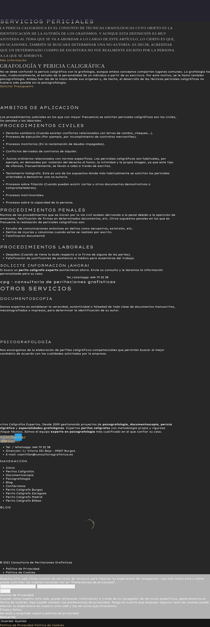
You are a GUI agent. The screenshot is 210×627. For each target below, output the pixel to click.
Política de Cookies (49, 625)
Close (5, 591)
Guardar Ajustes (14, 621)
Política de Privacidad (18, 586)
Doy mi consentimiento (56, 586)
